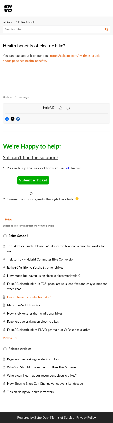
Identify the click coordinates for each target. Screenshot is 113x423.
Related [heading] (19, 349)
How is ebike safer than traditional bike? (34, 313)
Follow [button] (8, 219)
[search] (56, 29)
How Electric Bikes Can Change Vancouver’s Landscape (45, 383)
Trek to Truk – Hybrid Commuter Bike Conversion (40, 259)
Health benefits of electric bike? (29, 297)
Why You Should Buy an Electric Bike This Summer (41, 367)
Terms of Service (63, 417)
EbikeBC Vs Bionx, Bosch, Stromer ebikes (35, 267)
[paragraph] (56, 58)
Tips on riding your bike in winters (30, 392)
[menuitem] (96, 8)
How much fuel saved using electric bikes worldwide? (43, 275)
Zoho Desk (41, 417)
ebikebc (8, 22)
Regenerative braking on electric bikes (33, 321)
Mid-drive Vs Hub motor (23, 305)
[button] (96, 8)
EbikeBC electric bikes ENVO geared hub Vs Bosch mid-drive (48, 330)
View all (10, 338)
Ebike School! (26, 22)
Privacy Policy (86, 417)
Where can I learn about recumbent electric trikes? (42, 375)
